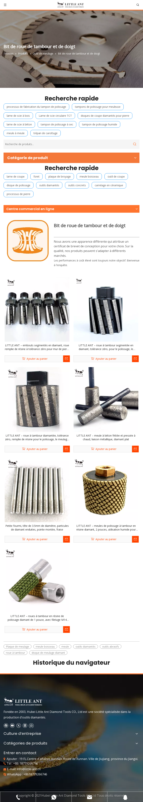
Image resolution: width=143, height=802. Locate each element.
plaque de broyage (59, 176)
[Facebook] (6, 725)
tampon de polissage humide (99, 124)
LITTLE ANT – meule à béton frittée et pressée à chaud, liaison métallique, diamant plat (106, 437)
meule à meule (16, 133)
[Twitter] (18, 725)
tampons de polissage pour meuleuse (97, 106)
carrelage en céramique (109, 185)
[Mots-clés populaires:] (134, 144)
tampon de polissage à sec (57, 124)
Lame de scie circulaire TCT (55, 115)
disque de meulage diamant (48, 652)
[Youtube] (12, 725)
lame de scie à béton (19, 124)
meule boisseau (89, 176)
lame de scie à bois (18, 115)
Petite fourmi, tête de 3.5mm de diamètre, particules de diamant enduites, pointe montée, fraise (37, 527)
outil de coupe (116, 176)
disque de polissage (18, 185)
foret (36, 176)
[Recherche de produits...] (67, 144)
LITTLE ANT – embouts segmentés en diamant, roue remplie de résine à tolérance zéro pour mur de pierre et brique (37, 347)
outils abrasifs (110, 646)
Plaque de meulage (17, 646)
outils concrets (77, 185)
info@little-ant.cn (29, 769)
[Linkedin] (25, 725)
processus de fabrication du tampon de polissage (36, 106)
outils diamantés (49, 185)
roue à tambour (15, 652)
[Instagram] (31, 725)
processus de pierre (18, 194)
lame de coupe (16, 176)
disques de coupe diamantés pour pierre (105, 115)
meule (65, 646)
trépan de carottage (46, 133)
